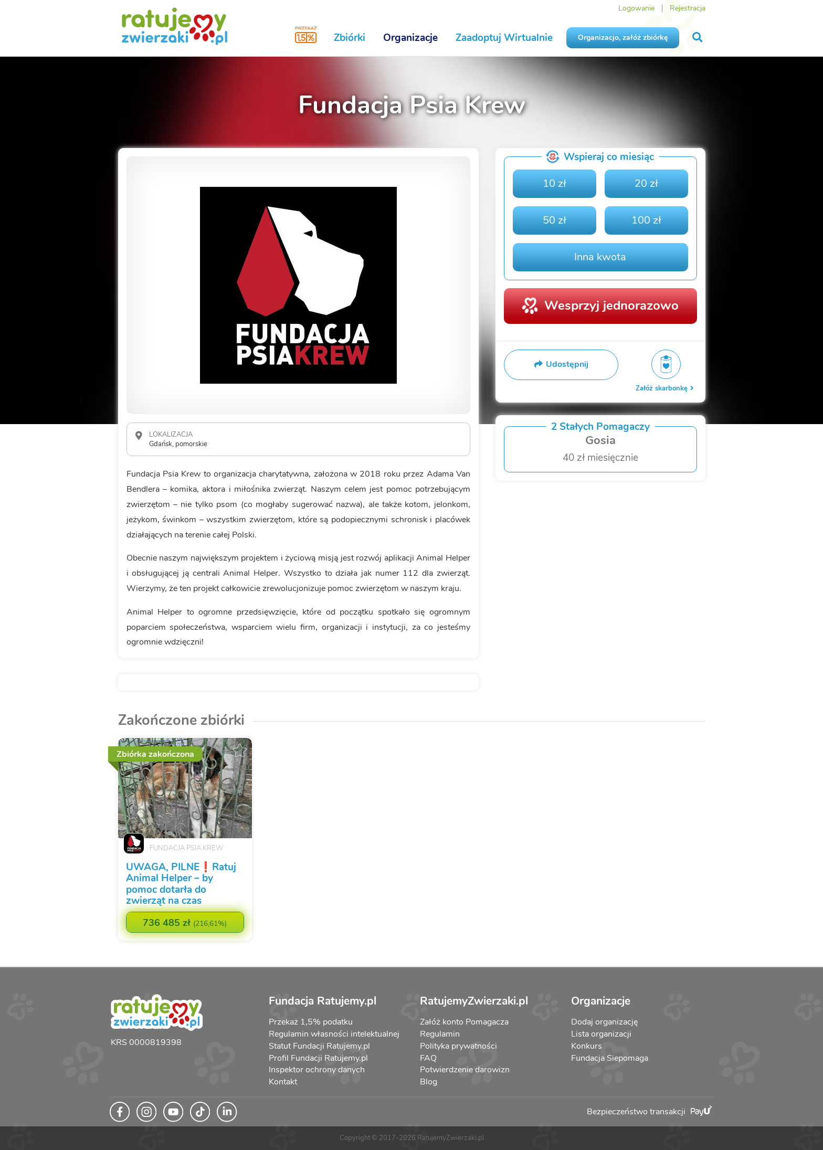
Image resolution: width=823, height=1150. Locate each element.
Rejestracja (687, 8)
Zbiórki (349, 38)
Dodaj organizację (604, 1022)
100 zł (646, 220)
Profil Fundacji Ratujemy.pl (318, 1058)
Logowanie (636, 8)
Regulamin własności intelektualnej (334, 1034)
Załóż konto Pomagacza (464, 1022)
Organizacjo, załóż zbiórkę (623, 38)
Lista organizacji (601, 1034)
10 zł (554, 183)
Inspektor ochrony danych (317, 1069)
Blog (428, 1082)
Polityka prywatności (458, 1046)
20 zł (646, 183)
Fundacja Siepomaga (609, 1058)
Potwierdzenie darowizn (465, 1069)
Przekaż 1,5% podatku (311, 1022)
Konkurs (586, 1046)
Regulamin (440, 1034)
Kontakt (283, 1082)
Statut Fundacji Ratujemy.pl (319, 1046)
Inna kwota (600, 257)
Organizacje (410, 38)
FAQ (428, 1058)
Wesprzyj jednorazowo (611, 305)
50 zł (554, 220)
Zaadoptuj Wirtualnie (504, 38)
